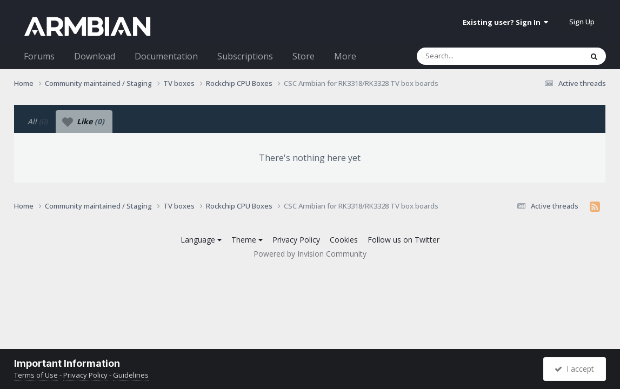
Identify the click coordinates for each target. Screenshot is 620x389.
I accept (574, 369)
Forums (39, 56)
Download (94, 56)
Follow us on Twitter (403, 239)
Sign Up (582, 21)
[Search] (471, 56)
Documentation (166, 56)
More (345, 56)
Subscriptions (245, 56)
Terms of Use (36, 375)
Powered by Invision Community (310, 254)
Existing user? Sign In (505, 22)
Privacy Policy (296, 239)
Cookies (344, 239)
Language (201, 239)
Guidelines (131, 375)
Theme (247, 239)
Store (303, 56)
